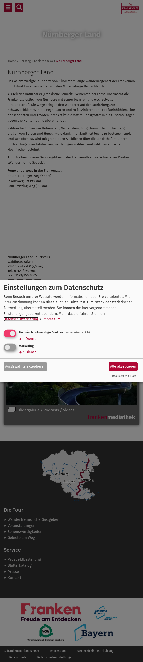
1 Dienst (27, 338)
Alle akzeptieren (123, 366)
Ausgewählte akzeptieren (25, 366)
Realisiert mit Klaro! (124, 375)
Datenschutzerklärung (21, 319)
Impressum (51, 319)
